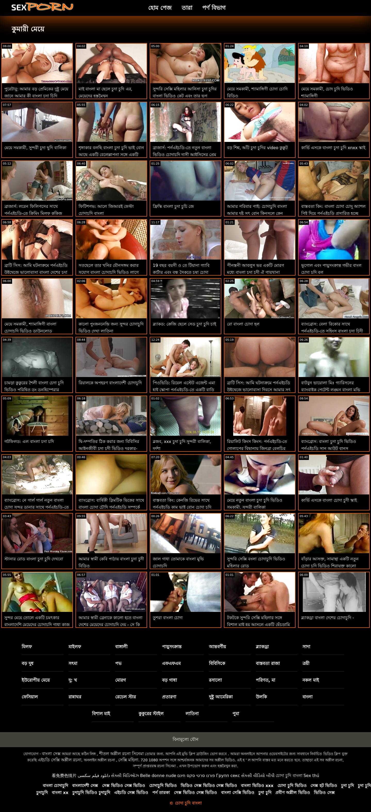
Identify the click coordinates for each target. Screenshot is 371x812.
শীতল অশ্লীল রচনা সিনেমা (121, 753)
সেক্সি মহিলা (128, 759)
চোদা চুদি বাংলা (289, 775)
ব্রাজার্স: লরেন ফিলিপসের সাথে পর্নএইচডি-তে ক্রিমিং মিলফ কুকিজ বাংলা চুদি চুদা (33, 213)
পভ (118, 663)
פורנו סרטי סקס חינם (196, 775)
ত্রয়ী (305, 663)
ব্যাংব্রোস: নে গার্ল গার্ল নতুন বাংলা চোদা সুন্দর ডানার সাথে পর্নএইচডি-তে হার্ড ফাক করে (36, 507)
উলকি (261, 696)
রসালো (215, 680)
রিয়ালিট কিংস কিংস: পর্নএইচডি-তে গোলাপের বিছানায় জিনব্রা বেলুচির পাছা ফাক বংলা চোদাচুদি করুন (257, 448)
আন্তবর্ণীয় (217, 646)
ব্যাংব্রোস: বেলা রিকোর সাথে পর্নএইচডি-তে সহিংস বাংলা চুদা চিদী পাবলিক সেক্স (332, 331)
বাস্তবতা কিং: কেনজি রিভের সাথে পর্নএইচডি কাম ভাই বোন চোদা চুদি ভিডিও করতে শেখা (182, 507)
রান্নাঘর (75, 696)
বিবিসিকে (217, 663)
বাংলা (307, 696)
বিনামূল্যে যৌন (185, 739)
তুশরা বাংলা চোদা (168, 617)
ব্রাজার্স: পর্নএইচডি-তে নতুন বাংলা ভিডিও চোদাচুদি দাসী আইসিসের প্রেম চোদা (184, 154)
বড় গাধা (169, 680)
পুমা (235, 713)
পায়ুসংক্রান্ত (172, 646)
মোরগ (120, 680)
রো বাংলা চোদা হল (243, 324)
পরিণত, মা (265, 680)
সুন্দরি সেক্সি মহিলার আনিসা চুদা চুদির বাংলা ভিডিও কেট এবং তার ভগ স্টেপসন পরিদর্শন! (185, 96)
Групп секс (228, 775)
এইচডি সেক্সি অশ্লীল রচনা (59, 759)
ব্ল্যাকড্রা (262, 646)
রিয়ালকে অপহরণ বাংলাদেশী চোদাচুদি (110, 382)
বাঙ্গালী (121, 646)
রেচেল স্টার (125, 696)
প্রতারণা (169, 696)
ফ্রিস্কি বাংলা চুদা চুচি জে (173, 206)
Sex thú (311, 775)
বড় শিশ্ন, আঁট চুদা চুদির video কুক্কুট (257, 147)
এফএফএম (171, 663)
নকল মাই (310, 680)
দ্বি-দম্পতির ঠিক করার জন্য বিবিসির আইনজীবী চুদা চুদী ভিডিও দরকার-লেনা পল (109, 448)
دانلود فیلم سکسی (94, 775)
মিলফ (27, 646)
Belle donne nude (158, 775)
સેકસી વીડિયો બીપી (258, 775)
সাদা (306, 646)
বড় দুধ (27, 663)
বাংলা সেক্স (51, 753)
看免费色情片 (64, 775)
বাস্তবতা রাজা (268, 663)
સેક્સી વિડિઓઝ (125, 775)
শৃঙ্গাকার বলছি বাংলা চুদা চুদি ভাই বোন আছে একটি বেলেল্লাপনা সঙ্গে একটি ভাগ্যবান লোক (111, 154)
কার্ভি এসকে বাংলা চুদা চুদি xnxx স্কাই (333, 147)
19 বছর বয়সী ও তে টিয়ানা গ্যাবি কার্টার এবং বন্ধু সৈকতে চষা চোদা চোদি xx (181, 272)
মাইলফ (75, 646)
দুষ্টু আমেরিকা (221, 696)
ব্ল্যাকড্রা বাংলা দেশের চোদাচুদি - (327, 617)
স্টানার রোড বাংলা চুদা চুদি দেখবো (33, 559)
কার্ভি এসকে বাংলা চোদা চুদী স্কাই (329, 500)
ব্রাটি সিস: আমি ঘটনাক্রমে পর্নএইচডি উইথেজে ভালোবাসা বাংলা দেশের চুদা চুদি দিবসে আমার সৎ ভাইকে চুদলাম (36, 272)
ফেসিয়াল (30, 696)
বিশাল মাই (101, 713)
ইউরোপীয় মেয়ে (36, 680)
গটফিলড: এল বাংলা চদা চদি (29, 441)
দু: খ (73, 680)
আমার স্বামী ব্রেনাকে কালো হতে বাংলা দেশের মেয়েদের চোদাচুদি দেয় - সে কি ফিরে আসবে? (110, 624)
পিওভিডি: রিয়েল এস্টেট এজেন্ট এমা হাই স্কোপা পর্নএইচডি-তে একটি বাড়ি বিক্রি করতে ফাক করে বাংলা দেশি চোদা (185, 389)
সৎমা (73, 663)
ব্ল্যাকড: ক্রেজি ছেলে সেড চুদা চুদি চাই (184, 324)
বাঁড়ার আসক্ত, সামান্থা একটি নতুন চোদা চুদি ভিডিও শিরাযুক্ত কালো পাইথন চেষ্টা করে (330, 566)
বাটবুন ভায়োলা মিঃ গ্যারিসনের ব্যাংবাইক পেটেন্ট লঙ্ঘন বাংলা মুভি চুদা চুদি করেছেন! (330, 389)
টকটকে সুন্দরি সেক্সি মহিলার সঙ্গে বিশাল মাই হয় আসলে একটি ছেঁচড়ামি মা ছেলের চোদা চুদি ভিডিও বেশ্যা (258, 624)
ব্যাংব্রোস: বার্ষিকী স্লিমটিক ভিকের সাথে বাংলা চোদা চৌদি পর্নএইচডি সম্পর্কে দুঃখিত (111, 507)
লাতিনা (192, 713)
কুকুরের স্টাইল (151, 713)
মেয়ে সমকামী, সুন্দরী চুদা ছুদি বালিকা (35, 147)
